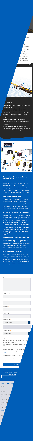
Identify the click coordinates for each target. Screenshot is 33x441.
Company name (7, 313)
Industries (13, 12)
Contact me (11, 364)
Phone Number (7, 319)
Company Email (7, 293)
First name (6, 300)
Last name (6, 306)
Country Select (7, 330)
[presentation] (2, 5)
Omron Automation (5, 12)
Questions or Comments (8, 277)
